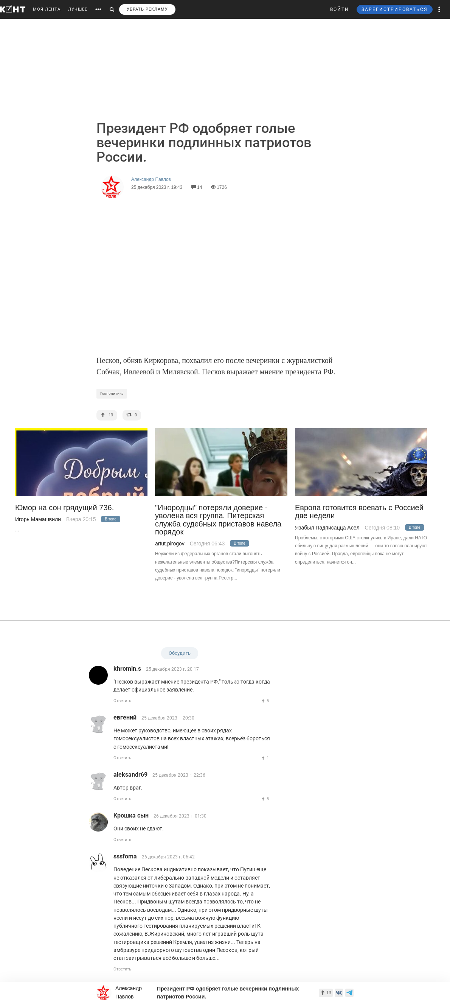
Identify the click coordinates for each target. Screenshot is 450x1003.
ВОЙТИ (339, 9)
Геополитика (111, 393)
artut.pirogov (170, 543)
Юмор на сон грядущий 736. (64, 508)
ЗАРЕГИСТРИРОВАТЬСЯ (395, 9)
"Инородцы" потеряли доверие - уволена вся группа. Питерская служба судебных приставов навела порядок (218, 520)
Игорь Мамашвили (38, 519)
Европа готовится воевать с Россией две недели (359, 512)
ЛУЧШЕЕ (77, 9)
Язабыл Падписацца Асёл (327, 528)
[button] (439, 9)
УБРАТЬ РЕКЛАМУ (147, 9)
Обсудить (180, 653)
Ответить (122, 700)
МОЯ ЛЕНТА (47, 9)
